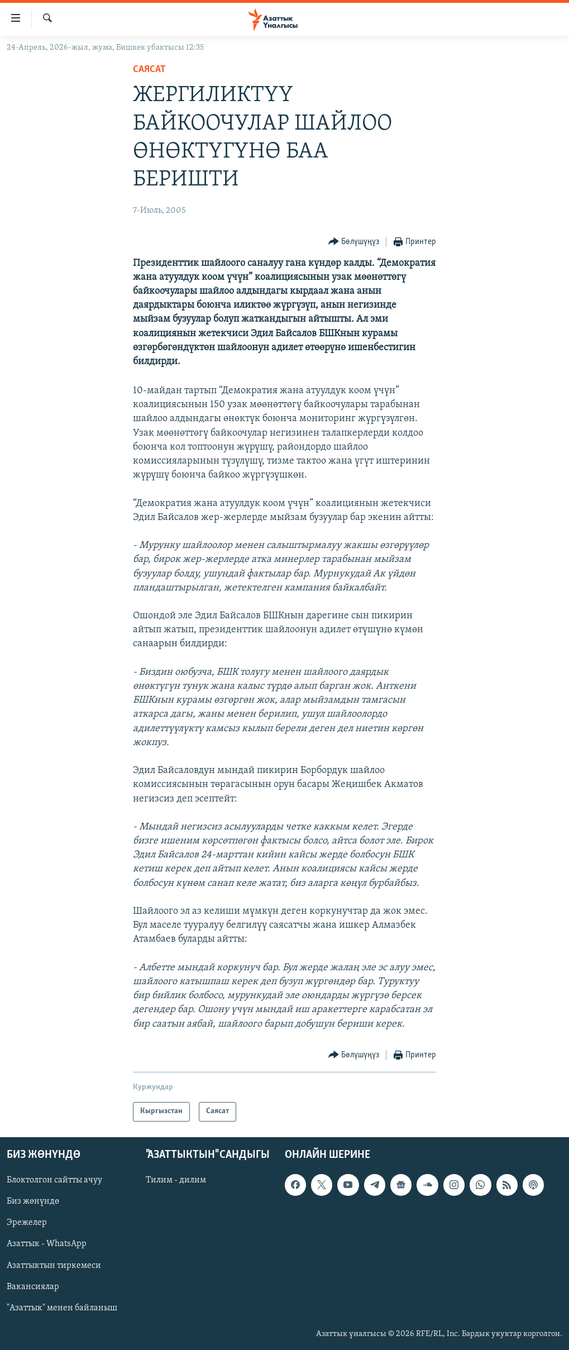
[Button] (354, 242)
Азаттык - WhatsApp (47, 1243)
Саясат (149, 69)
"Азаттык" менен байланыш (62, 1307)
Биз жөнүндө (33, 1201)
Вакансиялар (33, 1286)
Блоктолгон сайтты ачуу (54, 1180)
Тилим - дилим (176, 1180)
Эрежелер (27, 1222)
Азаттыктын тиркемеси (54, 1265)
